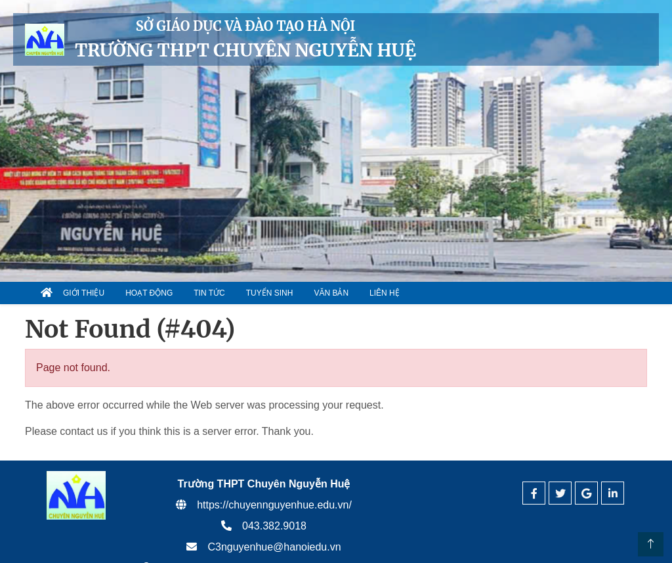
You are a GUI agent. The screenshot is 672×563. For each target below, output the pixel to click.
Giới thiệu (83, 293)
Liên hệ (384, 293)
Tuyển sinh (269, 293)
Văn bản (331, 293)
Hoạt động (149, 293)
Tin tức (209, 293)
